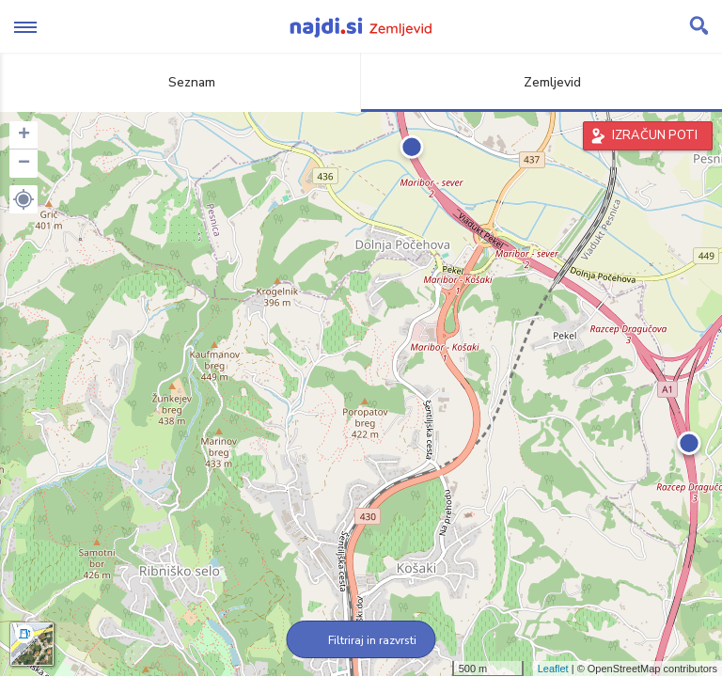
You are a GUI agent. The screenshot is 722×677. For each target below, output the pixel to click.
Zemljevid (541, 82)
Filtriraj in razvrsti (361, 640)
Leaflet (553, 668)
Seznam (181, 82)
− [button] (24, 164)
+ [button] (24, 135)
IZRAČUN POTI (655, 135)
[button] (23, 199)
